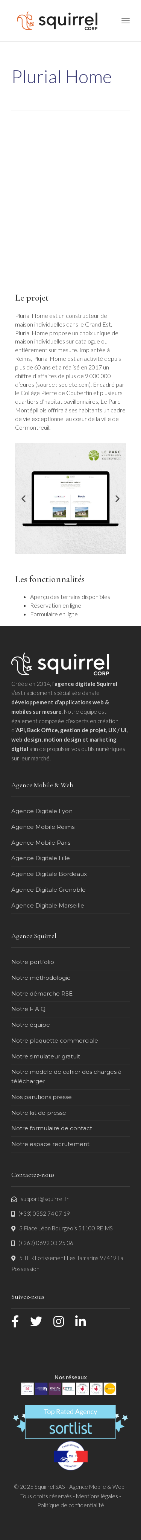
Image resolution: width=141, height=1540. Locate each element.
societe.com (74, 384)
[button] (23, 498)
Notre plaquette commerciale (54, 1040)
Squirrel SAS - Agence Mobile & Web (80, 1486)
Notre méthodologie (41, 977)
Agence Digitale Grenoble (48, 889)
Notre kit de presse (38, 1112)
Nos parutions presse (41, 1097)
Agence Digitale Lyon (42, 811)
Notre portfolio (32, 961)
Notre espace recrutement (50, 1144)
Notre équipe (30, 1024)
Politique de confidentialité (70, 1505)
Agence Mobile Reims (42, 826)
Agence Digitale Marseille (47, 905)
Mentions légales (97, 1496)
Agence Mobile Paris (40, 842)
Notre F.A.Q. (29, 1008)
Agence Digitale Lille (40, 858)
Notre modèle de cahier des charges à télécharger (66, 1076)
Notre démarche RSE (42, 993)
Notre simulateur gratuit (45, 1056)
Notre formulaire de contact (51, 1128)
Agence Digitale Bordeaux (49, 873)
